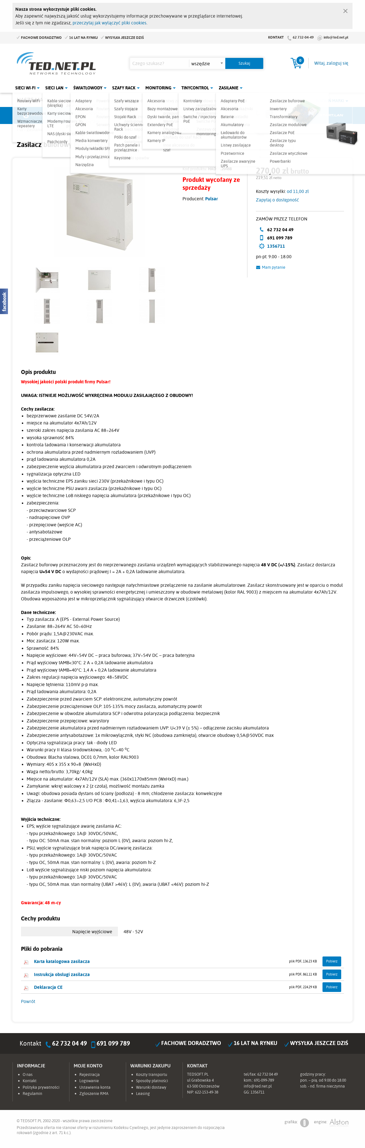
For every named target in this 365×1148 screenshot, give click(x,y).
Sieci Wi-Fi (25, 88)
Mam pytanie (273, 267)
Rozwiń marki (330, 100)
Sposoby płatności (152, 1080)
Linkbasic (246, 115)
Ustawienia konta (95, 1087)
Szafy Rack (123, 88)
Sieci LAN (54, 88)
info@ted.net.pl (336, 37)
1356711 (276, 246)
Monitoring (158, 88)
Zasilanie (228, 88)
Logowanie (89, 1080)
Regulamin (32, 1093)
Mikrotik (76, 115)
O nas (28, 1074)
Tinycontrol (195, 88)
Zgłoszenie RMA (94, 1093)
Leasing (143, 1093)
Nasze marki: (35, 99)
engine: (331, 1123)
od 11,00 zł (298, 191)
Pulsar (161, 115)
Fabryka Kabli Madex (119, 115)
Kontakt (276, 37)
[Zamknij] (345, 9)
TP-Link (204, 115)
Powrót (28, 1001)
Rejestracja (89, 1074)
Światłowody (87, 88)
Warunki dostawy (151, 1087)
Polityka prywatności (41, 1087)
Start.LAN (331, 115)
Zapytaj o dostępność (277, 200)
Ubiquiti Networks (34, 115)
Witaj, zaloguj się (331, 63)
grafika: (297, 1122)
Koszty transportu (151, 1074)
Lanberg (289, 115)
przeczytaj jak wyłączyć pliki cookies (110, 23)
